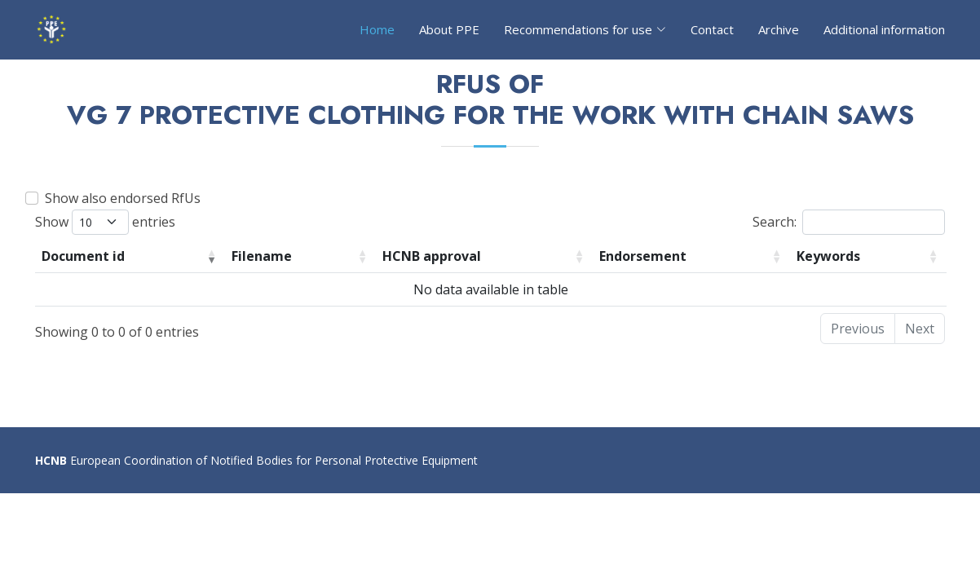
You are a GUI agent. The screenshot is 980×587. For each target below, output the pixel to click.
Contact (712, 29)
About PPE (449, 29)
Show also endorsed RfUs (123, 198)
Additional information (884, 29)
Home (377, 29)
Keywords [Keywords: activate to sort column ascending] (828, 256)
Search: (849, 222)
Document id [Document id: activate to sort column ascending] (83, 256)
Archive (778, 29)
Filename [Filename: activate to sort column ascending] (262, 256)
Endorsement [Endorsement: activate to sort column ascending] (642, 256)
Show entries (105, 222)
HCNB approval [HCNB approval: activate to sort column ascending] (431, 256)
